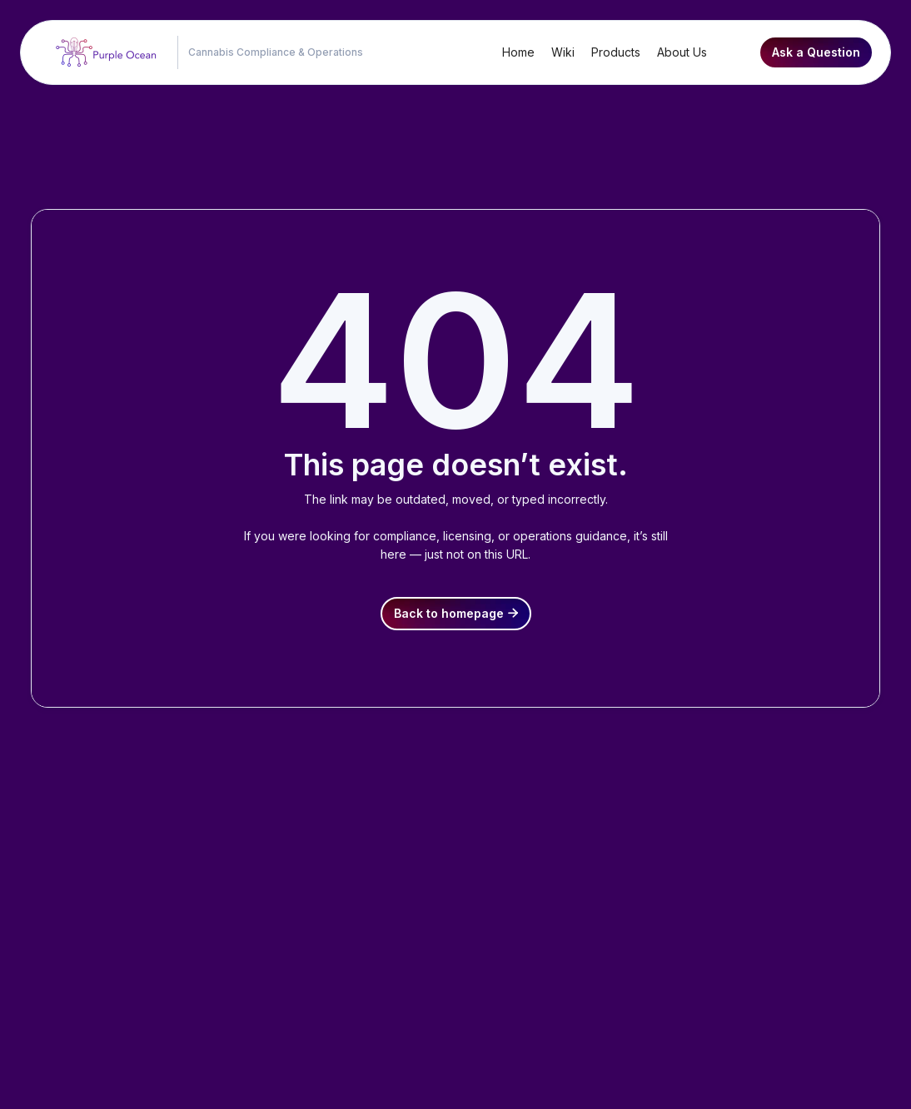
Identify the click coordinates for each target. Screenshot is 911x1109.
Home (518, 52)
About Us (682, 52)
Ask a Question (816, 52)
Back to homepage (456, 613)
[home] (102, 52)
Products (615, 52)
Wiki (563, 52)
